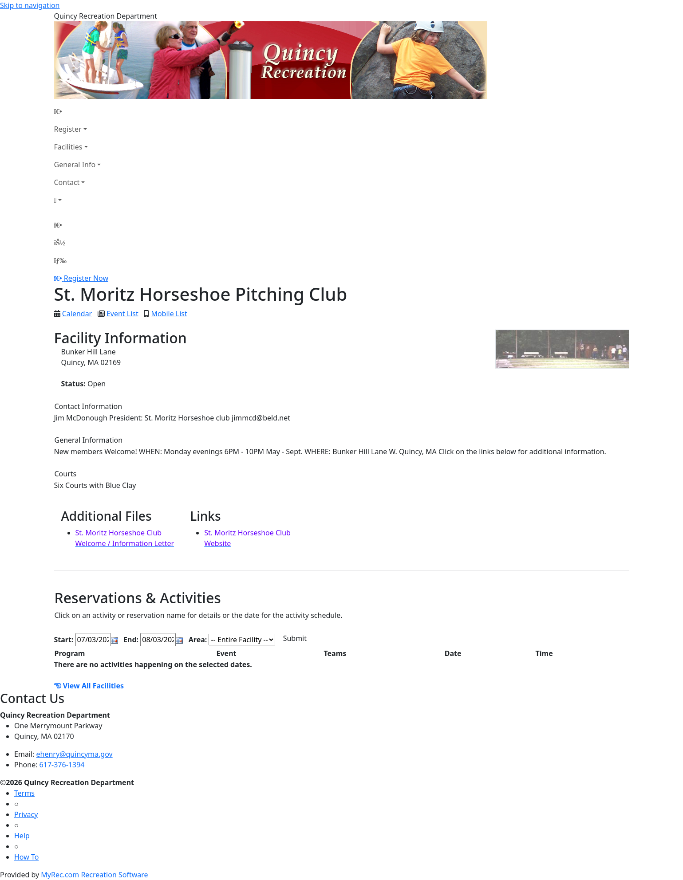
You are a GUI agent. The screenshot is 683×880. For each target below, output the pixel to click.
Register (68, 129)
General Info (75, 164)
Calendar (77, 313)
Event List (122, 313)
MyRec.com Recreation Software (94, 875)
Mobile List (169, 313)
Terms (24, 793)
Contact (67, 182)
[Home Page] (77, 111)
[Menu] (60, 260)
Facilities (68, 147)
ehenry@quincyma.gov (74, 754)
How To (26, 857)
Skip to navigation (29, 5)
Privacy (26, 814)
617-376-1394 (62, 765)
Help (22, 836)
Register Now (86, 278)
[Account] (77, 200)
